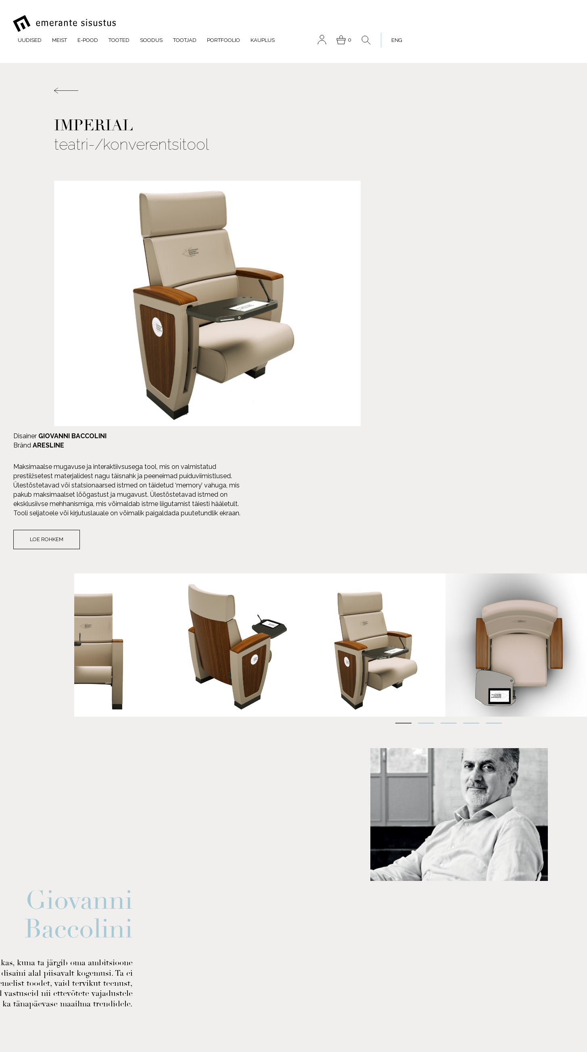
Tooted (283, 24)
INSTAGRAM (83, 987)
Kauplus (427, 24)
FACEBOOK (82, 938)
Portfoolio (387, 24)
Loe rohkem (386, 301)
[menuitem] (557, 23)
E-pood (252, 24)
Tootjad (349, 24)
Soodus (315, 24)
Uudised (194, 24)
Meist (223, 24)
